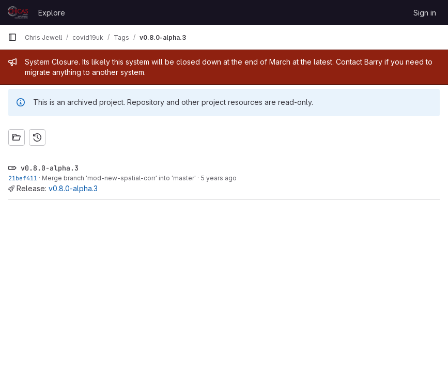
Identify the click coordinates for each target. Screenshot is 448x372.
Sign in (424, 12)
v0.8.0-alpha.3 (73, 188)
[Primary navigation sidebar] (12, 37)
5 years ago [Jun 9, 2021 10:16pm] (218, 178)
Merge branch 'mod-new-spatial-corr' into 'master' (119, 178)
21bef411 (22, 178)
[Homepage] (18, 12)
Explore (51, 12)
